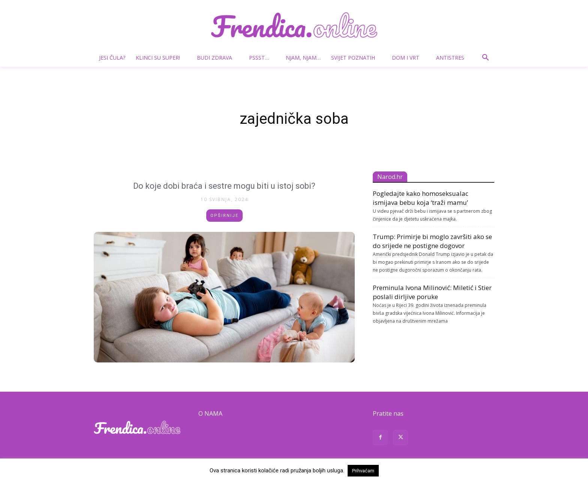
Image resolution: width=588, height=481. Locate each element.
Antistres (450, 57)
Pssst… (262, 57)
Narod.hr (390, 177)
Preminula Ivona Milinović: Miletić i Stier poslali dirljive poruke (432, 292)
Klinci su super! (161, 57)
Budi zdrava (217, 57)
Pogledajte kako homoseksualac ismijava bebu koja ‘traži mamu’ (420, 198)
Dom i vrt (408, 57)
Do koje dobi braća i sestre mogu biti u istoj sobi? (224, 185)
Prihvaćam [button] (363, 470)
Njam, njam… (303, 57)
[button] (485, 58)
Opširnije (224, 215)
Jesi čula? (112, 57)
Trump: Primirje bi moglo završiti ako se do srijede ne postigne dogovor (432, 241)
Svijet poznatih (356, 57)
